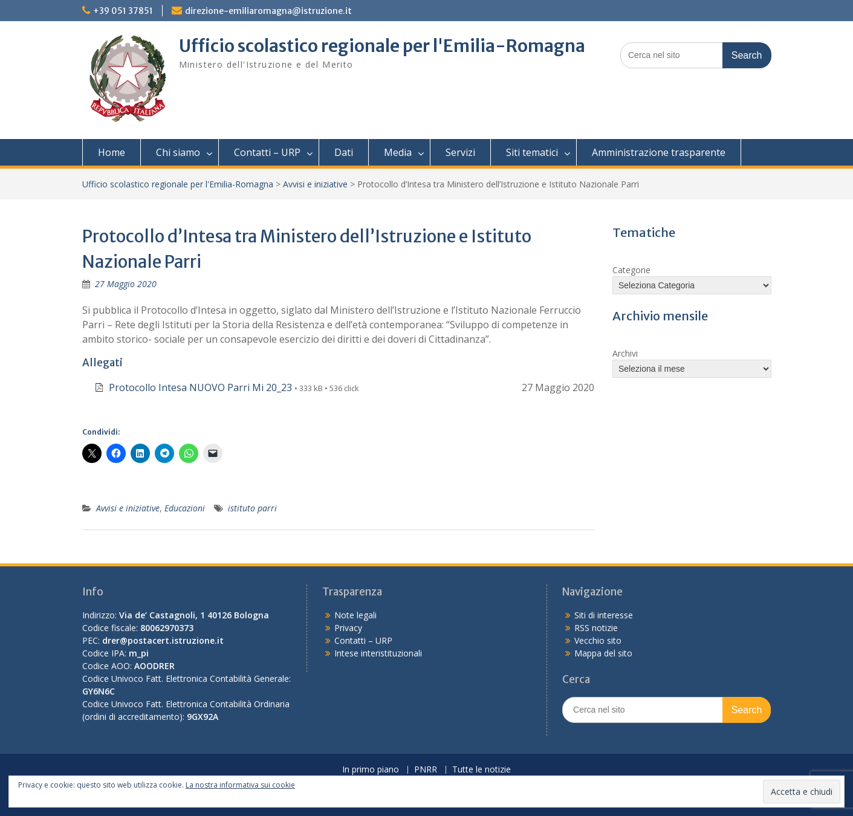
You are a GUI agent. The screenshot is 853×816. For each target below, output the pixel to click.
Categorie (631, 270)
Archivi (625, 353)
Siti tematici (532, 152)
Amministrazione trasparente (658, 152)
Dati (343, 152)
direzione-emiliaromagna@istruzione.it (268, 10)
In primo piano (370, 770)
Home (111, 152)
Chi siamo (178, 152)
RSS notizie (596, 627)
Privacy (348, 627)
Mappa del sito (603, 653)
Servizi (460, 152)
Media (398, 152)
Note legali (355, 615)
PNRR (425, 770)
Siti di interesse (603, 615)
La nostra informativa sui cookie (240, 785)
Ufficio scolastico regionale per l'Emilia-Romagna (382, 46)
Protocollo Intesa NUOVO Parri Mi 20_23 (200, 387)
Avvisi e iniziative (315, 184)
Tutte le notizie (481, 770)
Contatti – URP (267, 152)
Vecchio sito (597, 640)
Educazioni (184, 508)
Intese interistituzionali (378, 653)
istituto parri (252, 508)
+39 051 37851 (123, 10)
